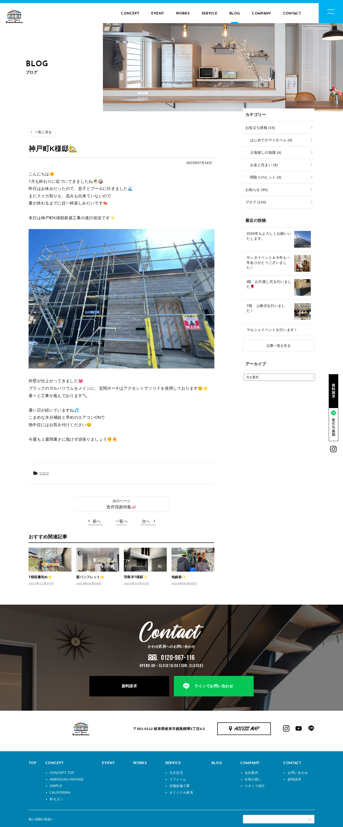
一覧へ (121, 521)
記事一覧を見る (279, 345)
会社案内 (251, 773)
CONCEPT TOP (62, 773)
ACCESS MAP (247, 729)
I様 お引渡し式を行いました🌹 (269, 284)
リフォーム (178, 779)
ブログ (44, 473)
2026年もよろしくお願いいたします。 (269, 235)
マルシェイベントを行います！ (272, 330)
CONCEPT (130, 13)
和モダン (56, 799)
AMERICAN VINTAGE (67, 779)
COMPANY (261, 13)
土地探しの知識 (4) (265, 152)
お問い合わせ (298, 773)
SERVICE (209, 13)
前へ (97, 521)
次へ (146, 521)
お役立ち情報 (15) (260, 128)
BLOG (234, 13)
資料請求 (129, 686)
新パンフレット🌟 (90, 577)
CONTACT (292, 13)
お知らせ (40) (256, 190)
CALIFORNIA (60, 792)
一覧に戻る (43, 132)
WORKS (183, 13)
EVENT (157, 13)
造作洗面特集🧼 (121, 507)
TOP (32, 763)
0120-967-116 (178, 657)
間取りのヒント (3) (265, 177)
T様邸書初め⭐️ (40, 577)
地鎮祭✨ (179, 577)
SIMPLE (56, 786)
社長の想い (253, 779)
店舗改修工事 (179, 786)
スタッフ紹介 (255, 786)
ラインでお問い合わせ (213, 686)
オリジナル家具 (181, 792)
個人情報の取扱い (41, 819)
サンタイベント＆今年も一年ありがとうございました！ (268, 262)
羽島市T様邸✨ (135, 577)
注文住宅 (176, 773)
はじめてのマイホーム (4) (271, 140)
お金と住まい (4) (264, 165)
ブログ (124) (255, 202)
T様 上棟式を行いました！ (266, 308)
